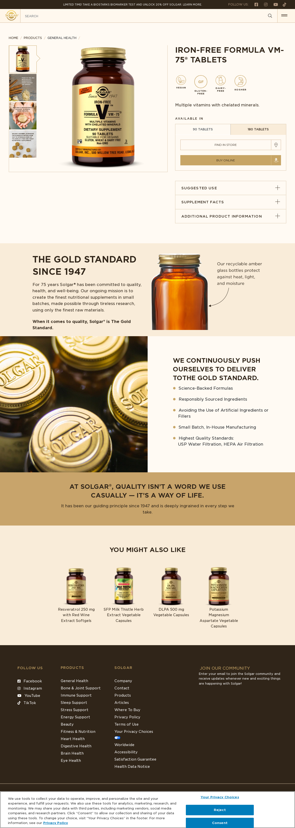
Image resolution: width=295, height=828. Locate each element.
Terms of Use (126, 724)
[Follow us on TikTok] (282, 4)
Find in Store (226, 145)
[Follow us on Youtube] (274, 4)
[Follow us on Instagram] (264, 4)
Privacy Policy (127, 717)
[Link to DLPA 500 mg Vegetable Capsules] (171, 592)
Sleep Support (74, 703)
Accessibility (126, 752)
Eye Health (71, 761)
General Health (74, 681)
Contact (121, 688)
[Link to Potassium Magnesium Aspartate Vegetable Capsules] (219, 597)
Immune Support (76, 695)
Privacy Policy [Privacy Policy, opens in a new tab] (55, 823)
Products (33, 38)
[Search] (270, 16)
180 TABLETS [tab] (258, 129)
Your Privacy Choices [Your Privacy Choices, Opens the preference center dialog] (220, 797)
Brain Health (72, 753)
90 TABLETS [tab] (203, 129)
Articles (121, 703)
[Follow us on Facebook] (254, 4)
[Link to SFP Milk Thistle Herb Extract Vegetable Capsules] (124, 594)
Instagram (29, 688)
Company (123, 681)
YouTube (28, 696)
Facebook (29, 681)
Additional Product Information (230, 216)
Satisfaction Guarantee (135, 759)
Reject (220, 810)
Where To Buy (127, 710)
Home (13, 38)
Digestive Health (76, 746)
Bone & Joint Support (81, 688)
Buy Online (225, 160)
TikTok (26, 703)
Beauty (67, 724)
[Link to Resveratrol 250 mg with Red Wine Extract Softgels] (76, 594)
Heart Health (73, 739)
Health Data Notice (132, 767)
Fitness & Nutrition (78, 732)
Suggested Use (230, 188)
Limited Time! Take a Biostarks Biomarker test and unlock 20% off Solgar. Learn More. (132, 4)
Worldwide (124, 745)
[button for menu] (284, 15)
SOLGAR (123, 668)
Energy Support (75, 717)
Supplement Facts (230, 202)
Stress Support (74, 710)
